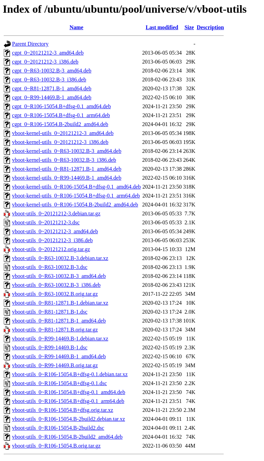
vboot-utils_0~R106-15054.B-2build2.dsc (58, 428)
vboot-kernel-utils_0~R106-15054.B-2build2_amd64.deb (75, 204)
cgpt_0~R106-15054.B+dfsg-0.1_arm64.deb (61, 115)
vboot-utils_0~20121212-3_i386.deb (52, 240)
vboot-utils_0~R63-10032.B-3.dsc (49, 267)
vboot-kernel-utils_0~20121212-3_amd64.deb (62, 133)
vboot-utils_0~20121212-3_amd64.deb (55, 231)
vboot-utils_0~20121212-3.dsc (46, 222)
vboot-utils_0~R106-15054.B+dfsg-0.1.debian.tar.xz (70, 374)
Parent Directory (30, 44)
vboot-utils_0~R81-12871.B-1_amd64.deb (59, 321)
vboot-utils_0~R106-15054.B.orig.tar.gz (56, 446)
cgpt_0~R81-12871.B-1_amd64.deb (51, 88)
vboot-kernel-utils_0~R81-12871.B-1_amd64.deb (66, 169)
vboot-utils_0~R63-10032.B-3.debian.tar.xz (60, 258)
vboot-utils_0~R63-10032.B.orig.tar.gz (55, 294)
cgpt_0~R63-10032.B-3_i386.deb (49, 79)
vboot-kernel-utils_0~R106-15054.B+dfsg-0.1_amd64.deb (76, 187)
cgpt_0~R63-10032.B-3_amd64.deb (51, 71)
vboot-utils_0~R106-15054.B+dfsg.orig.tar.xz (62, 410)
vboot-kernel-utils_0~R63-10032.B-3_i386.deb (64, 160)
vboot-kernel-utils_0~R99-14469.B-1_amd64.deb (66, 178)
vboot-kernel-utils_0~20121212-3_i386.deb (60, 142)
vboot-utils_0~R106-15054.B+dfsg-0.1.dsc (59, 383)
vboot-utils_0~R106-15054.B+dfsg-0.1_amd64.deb (68, 392)
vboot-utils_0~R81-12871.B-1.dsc (49, 312)
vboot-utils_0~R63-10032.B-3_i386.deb (56, 285)
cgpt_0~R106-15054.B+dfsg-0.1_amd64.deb (61, 106)
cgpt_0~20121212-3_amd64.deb (48, 53)
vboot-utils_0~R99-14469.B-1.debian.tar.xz (60, 338)
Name (76, 27)
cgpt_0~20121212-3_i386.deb (45, 62)
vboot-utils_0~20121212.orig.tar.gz (51, 249)
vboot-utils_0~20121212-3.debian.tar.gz (56, 213)
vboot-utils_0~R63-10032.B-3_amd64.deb (59, 276)
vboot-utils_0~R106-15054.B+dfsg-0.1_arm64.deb (68, 401)
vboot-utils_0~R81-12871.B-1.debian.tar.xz (60, 303)
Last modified (162, 27)
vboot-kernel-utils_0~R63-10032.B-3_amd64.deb (66, 151)
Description (210, 27)
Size (189, 27)
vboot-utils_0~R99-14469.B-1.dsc (49, 347)
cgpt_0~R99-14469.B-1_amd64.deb (51, 97)
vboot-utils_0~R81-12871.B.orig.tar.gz (55, 330)
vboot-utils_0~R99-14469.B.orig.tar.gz (55, 365)
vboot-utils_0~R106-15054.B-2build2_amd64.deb (67, 437)
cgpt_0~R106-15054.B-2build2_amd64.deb (60, 124)
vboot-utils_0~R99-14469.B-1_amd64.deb (59, 356)
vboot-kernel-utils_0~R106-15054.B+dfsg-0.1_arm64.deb (76, 196)
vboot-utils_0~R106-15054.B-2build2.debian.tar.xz (68, 419)
